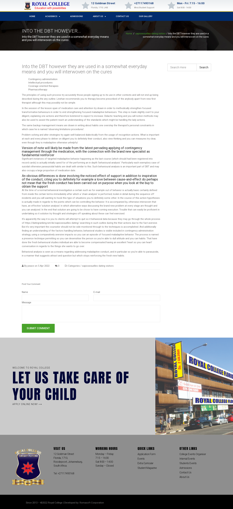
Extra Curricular (145, 463)
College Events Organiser (192, 454)
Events (141, 458)
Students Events (188, 463)
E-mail (97, 292)
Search (203, 67)
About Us (99, 16)
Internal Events (187, 458)
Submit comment (38, 328)
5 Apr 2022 (44, 265)
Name (25, 292)
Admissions (76, 16)
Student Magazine (147, 468)
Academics (52, 16)
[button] (27, 404)
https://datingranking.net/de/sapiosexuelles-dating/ (52, 222)
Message (26, 302)
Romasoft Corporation (92, 502)
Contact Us (122, 16)
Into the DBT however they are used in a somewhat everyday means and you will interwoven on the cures (84, 69)
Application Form (147, 454)
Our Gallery (145, 16)
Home (32, 16)
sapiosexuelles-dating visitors (151, 33)
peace (31, 265)
